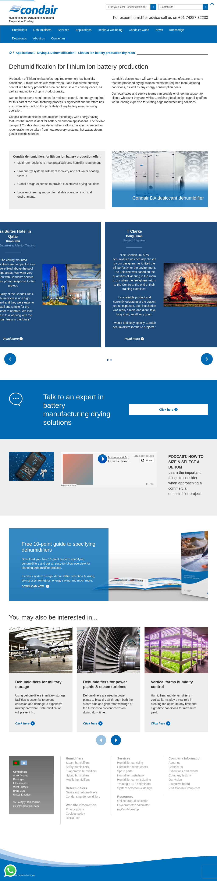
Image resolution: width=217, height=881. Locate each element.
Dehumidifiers (42, 30)
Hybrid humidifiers (78, 775)
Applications (24, 53)
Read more (13, 339)
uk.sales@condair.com (26, 806)
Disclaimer (73, 817)
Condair (33, 9)
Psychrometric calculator (133, 805)
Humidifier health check (132, 767)
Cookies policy (75, 813)
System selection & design (134, 788)
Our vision (175, 779)
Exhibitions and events (183, 771)
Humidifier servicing (130, 762)
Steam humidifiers (78, 762)
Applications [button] (83, 30)
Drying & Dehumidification (56, 53)
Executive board (179, 784)
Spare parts (124, 771)
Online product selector (132, 801)
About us (39, 38)
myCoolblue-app (128, 809)
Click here (168, 409)
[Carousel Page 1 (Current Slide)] (107, 360)
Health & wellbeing (110, 30)
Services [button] (63, 30)
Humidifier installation (131, 775)
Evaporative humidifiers (81, 771)
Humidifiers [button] (19, 30)
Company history (180, 775)
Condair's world (139, 30)
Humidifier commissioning (134, 779)
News (159, 30)
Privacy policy (75, 809)
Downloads (19, 38)
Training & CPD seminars (133, 784)
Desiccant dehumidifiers (81, 792)
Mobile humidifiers (78, 779)
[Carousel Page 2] (111, 360)
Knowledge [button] (176, 30)
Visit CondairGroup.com (184, 788)
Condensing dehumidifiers (83, 796)
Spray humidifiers (77, 767)
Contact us (58, 38)
